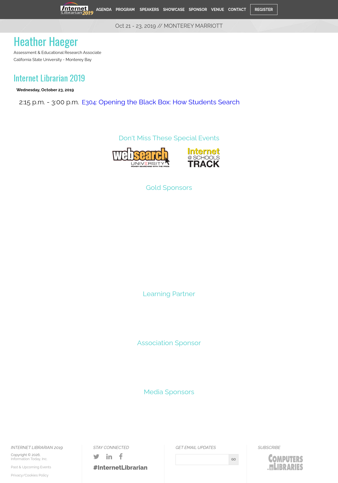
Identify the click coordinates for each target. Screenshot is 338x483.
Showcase (174, 9)
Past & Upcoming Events (31, 467)
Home (86, 9)
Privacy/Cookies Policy (30, 475)
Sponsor (198, 9)
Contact (237, 9)
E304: (161, 102)
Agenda (103, 9)
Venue (217, 9)
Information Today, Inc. (29, 459)
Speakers (149, 9)
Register (264, 9)
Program (125, 9)
